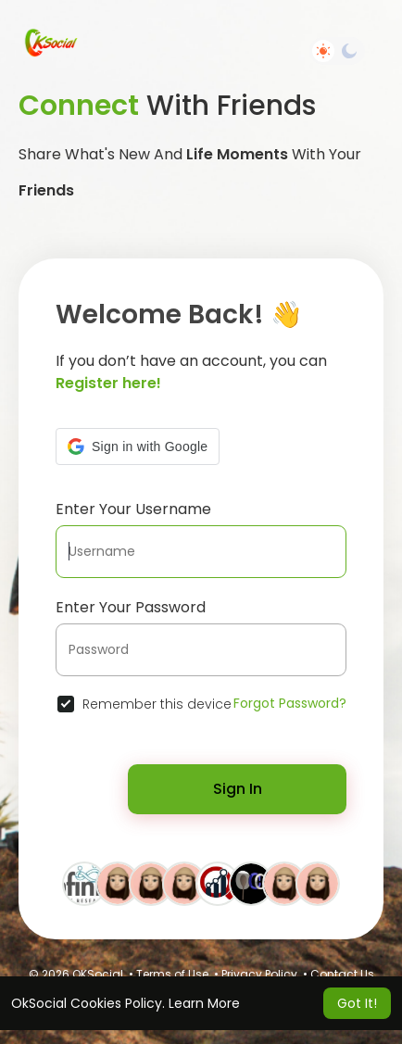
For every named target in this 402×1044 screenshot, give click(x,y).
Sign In (237, 788)
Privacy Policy (259, 974)
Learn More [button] (204, 1003)
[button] (138, 446)
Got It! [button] (357, 1003)
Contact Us (342, 974)
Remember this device (157, 704)
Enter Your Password (131, 607)
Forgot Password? (289, 703)
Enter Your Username (133, 509)
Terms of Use (172, 974)
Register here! (108, 383)
